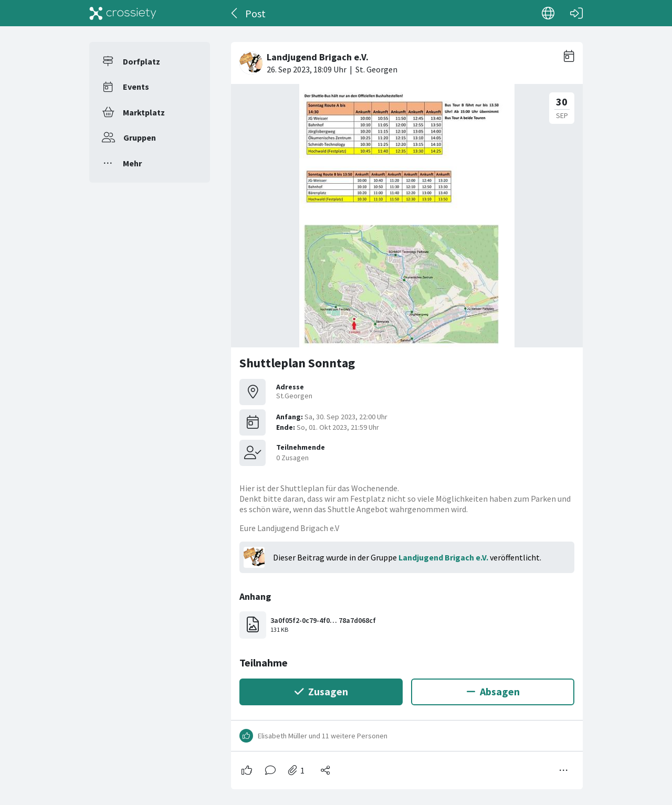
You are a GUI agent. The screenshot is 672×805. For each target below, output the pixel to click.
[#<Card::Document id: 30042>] (407, 411)
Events (136, 86)
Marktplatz (144, 112)
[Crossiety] (123, 13)
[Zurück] (235, 13)
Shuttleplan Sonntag (297, 363)
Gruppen (139, 137)
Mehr (132, 163)
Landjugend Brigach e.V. (443, 557)
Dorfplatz (141, 61)
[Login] (576, 13)
